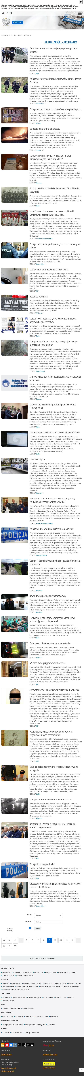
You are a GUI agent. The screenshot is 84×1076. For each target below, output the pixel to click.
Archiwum (27, 35)
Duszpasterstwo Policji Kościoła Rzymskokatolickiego (59, 986)
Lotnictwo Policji (8, 975)
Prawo (3, 1004)
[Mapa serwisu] (7, 13)
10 (55, 940)
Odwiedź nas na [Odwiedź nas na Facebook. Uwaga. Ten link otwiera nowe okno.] (11, 1045)
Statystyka (5, 993)
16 (4, 946)
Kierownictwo (16, 983)
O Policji (4, 979)
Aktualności (18, 35)
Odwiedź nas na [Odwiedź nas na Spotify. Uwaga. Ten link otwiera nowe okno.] (32, 1045)
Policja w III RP (60, 983)
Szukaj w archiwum (9, 929)
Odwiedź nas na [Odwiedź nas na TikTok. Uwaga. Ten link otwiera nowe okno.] (28, 1045)
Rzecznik (5, 1033)
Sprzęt (78, 983)
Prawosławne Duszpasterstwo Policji (15, 989)
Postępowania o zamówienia (12, 1025)
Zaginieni (73, 972)
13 (72, 940)
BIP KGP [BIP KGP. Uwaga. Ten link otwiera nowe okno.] (51, 1045)
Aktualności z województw (22, 972)
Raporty (71, 997)
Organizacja (48, 983)
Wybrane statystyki (34, 997)
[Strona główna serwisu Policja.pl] (3, 13)
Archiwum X (38, 972)
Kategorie (28, 921)
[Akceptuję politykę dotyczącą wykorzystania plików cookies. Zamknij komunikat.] (81, 2)
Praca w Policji (7, 1012)
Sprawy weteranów (32, 1033)
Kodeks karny (48, 997)
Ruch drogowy (50, 972)
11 (61, 940)
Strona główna (6, 35)
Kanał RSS (2, 1045)
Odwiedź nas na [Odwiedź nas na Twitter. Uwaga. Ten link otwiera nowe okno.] (24, 1045)
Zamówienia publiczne (9, 1020)
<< (3, 939)
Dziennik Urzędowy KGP (11, 1008)
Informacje (6, 997)
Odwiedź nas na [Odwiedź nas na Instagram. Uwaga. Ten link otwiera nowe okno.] (15, 1045)
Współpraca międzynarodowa (27, 986)
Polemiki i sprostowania (24, 975)
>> (14, 945)
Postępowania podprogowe (35, 1025)
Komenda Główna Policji (32, 983)
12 (67, 940)
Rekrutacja (54, 1016)
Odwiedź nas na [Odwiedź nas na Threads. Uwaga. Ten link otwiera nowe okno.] (19, 1045)
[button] (80, 13)
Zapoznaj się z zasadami (8, 1068)
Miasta (29, 914)
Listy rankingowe (42, 1016)
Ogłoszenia (29, 1016)
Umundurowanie (8, 986)
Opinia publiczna (8, 1000)
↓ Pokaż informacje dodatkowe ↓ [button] (42, 958)
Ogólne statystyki (18, 997)
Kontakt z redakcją (6, 1054)
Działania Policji (7, 968)
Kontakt (4, 1028)
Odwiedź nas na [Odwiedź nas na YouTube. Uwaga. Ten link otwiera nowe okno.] (7, 1045)
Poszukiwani (62, 972)
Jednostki (5, 983)
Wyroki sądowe (28, 1008)
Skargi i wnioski (16, 1033)
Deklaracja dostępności (50, 1054)
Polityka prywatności (7, 1071)
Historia (71, 983)
